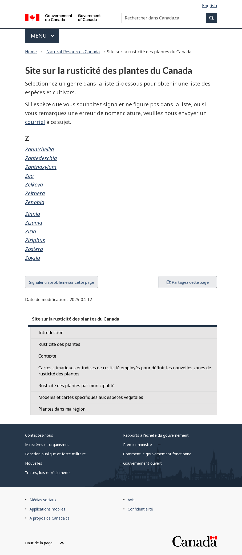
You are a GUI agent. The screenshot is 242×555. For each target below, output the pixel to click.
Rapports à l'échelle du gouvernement (156, 435)
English (209, 6)
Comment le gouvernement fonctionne (157, 453)
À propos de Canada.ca (50, 518)
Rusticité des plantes (59, 344)
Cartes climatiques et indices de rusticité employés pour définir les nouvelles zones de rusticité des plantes (124, 371)
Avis (131, 499)
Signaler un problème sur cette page (61, 282)
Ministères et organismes (47, 444)
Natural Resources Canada (73, 52)
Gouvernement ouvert (142, 463)
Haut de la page (44, 542)
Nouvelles (33, 463)
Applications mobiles (47, 509)
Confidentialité (140, 509)
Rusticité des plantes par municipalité (76, 385)
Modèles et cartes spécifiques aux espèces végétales (90, 397)
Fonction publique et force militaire (55, 453)
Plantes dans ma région (62, 409)
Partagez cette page (188, 282)
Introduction (50, 332)
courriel (35, 121)
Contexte (47, 356)
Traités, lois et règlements (48, 472)
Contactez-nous (39, 435)
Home (31, 52)
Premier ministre (137, 444)
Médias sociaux (43, 499)
